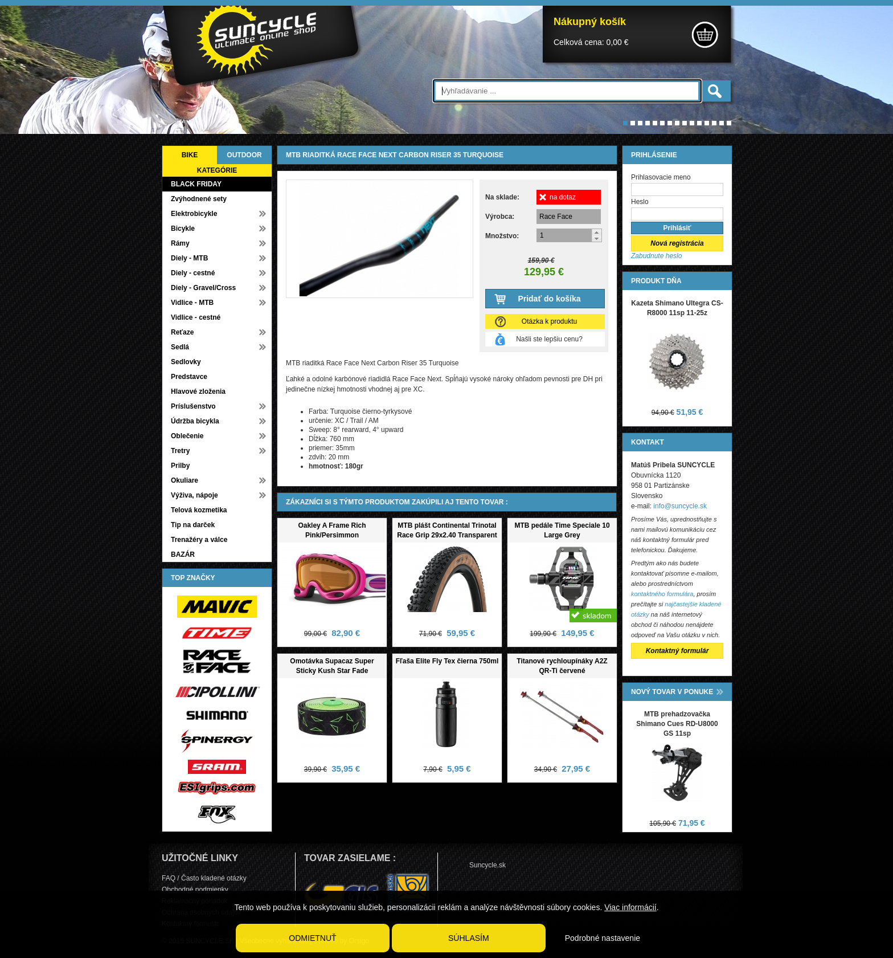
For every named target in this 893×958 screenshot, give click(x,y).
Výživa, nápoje (194, 495)
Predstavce (189, 377)
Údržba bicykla (195, 421)
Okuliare (184, 480)
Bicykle (183, 229)
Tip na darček (193, 525)
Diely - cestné (193, 273)
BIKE (190, 155)
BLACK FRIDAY (196, 184)
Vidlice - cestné (195, 317)
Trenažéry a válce (199, 540)
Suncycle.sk (487, 865)
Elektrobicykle (194, 214)
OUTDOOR (244, 155)
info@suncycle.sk (680, 506)
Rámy (180, 243)
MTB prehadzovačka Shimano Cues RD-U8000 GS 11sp (677, 723)
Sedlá (180, 347)
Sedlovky (186, 362)
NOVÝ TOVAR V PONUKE (672, 692)
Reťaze (182, 332)
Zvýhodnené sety (199, 199)
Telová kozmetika (199, 510)
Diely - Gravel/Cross (203, 288)
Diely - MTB (189, 258)
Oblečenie (187, 436)
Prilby (180, 466)
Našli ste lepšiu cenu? (549, 339)
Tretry (180, 451)
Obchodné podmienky (195, 890)
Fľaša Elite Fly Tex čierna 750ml (447, 661)
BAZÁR (183, 555)
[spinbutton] (569, 235)
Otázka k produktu (549, 321)
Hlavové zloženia (198, 392)
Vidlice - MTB (192, 303)
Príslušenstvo (193, 406)
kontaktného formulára (662, 593)
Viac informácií (630, 907)
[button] (596, 232)
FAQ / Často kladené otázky (204, 878)
